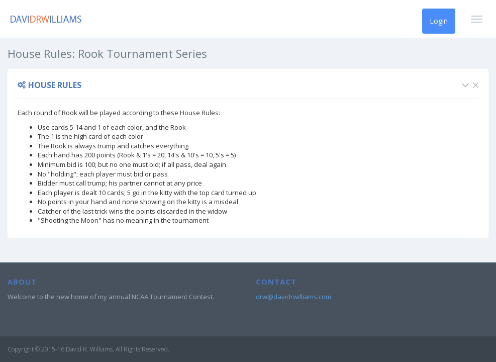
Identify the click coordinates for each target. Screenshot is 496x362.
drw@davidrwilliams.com (293, 296)
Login (439, 21)
